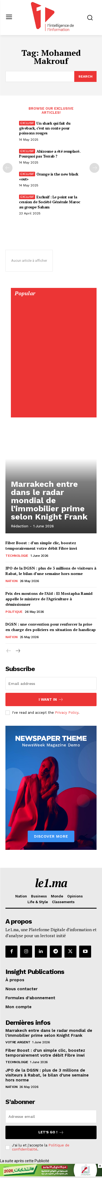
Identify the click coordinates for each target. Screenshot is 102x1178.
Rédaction (19, 526)
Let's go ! (51, 1132)
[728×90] (51, 1175)
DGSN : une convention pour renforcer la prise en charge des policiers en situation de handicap (50, 627)
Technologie (16, 556)
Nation (11, 581)
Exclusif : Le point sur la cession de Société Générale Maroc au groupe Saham (49, 201)
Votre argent (17, 1042)
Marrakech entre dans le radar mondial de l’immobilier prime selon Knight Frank (49, 500)
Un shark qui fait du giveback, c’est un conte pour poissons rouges (44, 128)
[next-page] (17, 651)
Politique (14, 612)
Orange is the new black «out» (48, 176)
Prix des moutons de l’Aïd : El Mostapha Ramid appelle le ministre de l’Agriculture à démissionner (48, 599)
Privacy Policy (66, 713)
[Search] (85, 76)
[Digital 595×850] (53, 412)
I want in (51, 699)
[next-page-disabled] (94, 168)
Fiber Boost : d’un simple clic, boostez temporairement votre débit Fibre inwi (41, 545)
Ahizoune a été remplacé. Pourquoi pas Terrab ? (49, 154)
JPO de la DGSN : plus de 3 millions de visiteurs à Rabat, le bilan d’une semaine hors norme (50, 570)
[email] (51, 683)
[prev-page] (8, 168)
